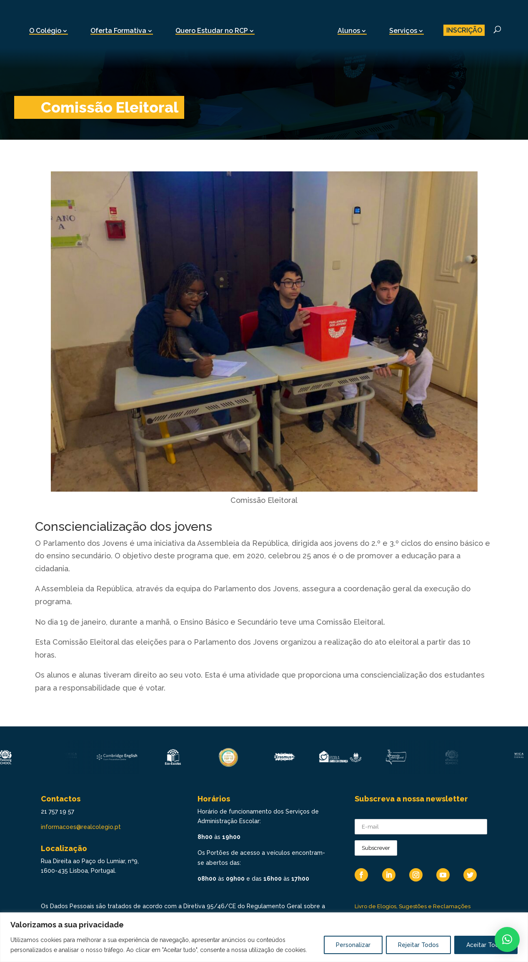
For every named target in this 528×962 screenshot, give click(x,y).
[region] (264, 937)
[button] (507, 939)
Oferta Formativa (118, 31)
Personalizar (353, 945)
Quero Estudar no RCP (211, 31)
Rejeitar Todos (418, 945)
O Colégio (45, 31)
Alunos (349, 31)
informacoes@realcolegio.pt (81, 827)
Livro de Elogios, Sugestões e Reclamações (412, 906)
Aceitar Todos (485, 945)
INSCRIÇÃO (464, 30)
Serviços (403, 31)
